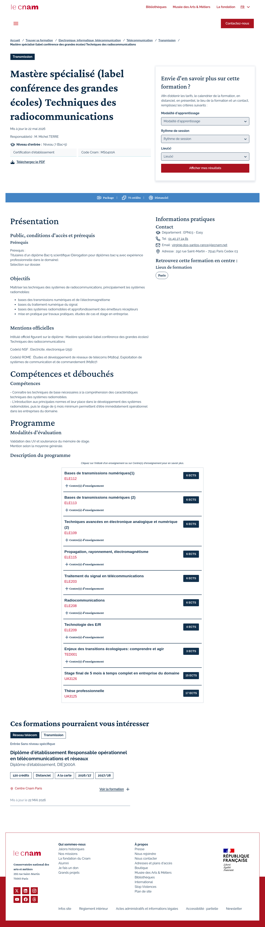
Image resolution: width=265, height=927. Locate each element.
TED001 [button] (70, 654)
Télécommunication (140, 40)
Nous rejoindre (145, 854)
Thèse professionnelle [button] (84, 691)
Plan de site (143, 891)
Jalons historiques (71, 849)
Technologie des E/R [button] (82, 625)
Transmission (167, 40)
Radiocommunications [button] (84, 600)
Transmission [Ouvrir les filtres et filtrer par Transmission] (22, 57)
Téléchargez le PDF (30, 162)
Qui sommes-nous (72, 844)
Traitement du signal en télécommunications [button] (104, 576)
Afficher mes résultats (205, 168)
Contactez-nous (237, 23)
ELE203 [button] (70, 582)
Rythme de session (175, 131)
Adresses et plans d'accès (153, 863)
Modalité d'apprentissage (180, 113)
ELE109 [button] (70, 533)
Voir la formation (111, 789)
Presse (139, 849)
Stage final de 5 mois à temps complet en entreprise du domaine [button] (121, 673)
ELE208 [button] (70, 606)
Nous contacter (146, 858)
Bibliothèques (145, 877)
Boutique (141, 868)
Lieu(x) (166, 148)
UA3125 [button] (70, 696)
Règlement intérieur (93, 909)
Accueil (15, 40)
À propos (141, 844)
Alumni (63, 863)
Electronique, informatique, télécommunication (90, 40)
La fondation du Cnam (74, 858)
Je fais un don (68, 868)
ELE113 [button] (70, 503)
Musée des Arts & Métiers (153, 872)
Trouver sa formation (39, 40)
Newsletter (234, 909)
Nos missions (67, 854)
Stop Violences (145, 887)
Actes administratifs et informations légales (147, 909)
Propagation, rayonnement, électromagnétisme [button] (106, 552)
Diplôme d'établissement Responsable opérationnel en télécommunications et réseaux (68, 755)
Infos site (64, 909)
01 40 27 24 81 (178, 239)
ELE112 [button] (70, 479)
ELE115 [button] (70, 557)
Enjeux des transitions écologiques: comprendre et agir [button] (114, 649)
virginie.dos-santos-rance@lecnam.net (199, 245)
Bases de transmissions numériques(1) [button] (99, 473)
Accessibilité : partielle (202, 909)
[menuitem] (156, 7)
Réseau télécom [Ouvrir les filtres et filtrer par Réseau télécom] (25, 735)
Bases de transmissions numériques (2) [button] (100, 497)
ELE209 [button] (70, 630)
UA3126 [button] (70, 679)
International (144, 882)
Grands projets (69, 872)
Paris (162, 275)
